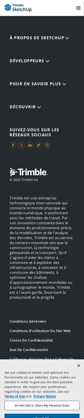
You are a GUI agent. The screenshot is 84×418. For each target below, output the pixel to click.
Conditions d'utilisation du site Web (40, 330)
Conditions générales (28, 321)
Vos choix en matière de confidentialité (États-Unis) (32, 376)
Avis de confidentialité (29, 349)
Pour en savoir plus (38, 83)
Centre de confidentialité (31, 340)
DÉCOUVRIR (25, 106)
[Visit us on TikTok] (38, 145)
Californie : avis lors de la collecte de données (42, 361)
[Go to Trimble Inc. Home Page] (29, 173)
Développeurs (29, 60)
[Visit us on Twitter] (21, 145)
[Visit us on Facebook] (13, 145)
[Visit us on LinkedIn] (30, 145)
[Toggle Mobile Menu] (78, 8)
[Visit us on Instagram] (47, 145)
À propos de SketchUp (39, 37)
